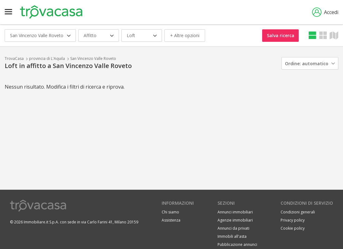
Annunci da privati (233, 228)
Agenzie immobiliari (235, 220)
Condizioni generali (298, 212)
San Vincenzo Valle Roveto (93, 58)
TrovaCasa (14, 58)
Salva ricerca (280, 35)
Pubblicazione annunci (237, 244)
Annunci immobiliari (235, 212)
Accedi (325, 12)
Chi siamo (170, 212)
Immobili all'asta (232, 236)
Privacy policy (293, 220)
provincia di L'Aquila (47, 58)
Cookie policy (293, 228)
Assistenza (171, 220)
